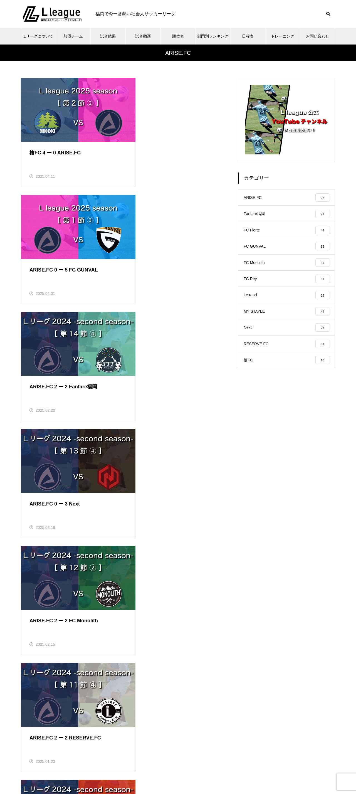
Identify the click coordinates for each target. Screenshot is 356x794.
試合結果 (108, 36)
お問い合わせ (317, 36)
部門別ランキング (212, 36)
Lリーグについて (38, 36)
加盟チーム (73, 36)
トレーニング (282, 36)
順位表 (178, 36)
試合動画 (143, 36)
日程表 (248, 36)
